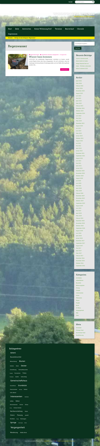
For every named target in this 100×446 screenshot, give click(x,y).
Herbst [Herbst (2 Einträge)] (25, 389)
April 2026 (79, 81)
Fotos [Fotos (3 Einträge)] (24, 373)
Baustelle (50, 54)
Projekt (78, 303)
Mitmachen (79, 298)
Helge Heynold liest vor (82, 63)
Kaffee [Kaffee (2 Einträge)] (11, 401)
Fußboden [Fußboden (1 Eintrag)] (12, 376)
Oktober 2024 (79, 111)
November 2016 (80, 260)
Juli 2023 (78, 128)
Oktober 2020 (79, 175)
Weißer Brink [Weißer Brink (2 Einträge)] (23, 432)
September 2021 (80, 155)
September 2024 (80, 113)
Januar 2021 (79, 168)
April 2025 (79, 101)
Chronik (80, 29)
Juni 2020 (78, 183)
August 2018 (79, 230)
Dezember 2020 (80, 170)
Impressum (12, 34)
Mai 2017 (78, 248)
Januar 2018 (79, 238)
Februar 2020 (79, 193)
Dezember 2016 (80, 258)
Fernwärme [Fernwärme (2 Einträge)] (17, 373)
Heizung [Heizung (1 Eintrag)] (20, 389)
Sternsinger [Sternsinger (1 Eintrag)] (20, 422)
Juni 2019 (78, 208)
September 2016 (80, 265)
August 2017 (79, 245)
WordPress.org (80, 335)
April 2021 (79, 165)
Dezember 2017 (80, 240)
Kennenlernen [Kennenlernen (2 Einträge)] (14, 404)
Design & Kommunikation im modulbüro (66, 441)
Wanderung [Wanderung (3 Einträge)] (14, 432)
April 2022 (79, 148)
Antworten (26, 29)
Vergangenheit (55, 54)
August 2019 (79, 205)
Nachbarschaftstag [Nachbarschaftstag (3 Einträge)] (16, 411)
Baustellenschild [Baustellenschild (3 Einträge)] (15, 357)
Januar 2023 (79, 136)
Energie (78, 290)
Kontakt (70, 2)
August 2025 (79, 93)
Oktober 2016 (79, 263)
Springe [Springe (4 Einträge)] (13, 422)
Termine (58, 29)
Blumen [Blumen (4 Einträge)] (22, 361)
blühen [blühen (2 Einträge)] (12, 366)
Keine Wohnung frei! (43, 29)
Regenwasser (33, 54)
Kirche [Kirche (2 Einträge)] (21, 404)
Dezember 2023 (80, 123)
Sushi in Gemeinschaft (82, 58)
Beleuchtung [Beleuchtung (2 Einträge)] (13, 361)
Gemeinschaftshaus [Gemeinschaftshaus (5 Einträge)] (18, 380)
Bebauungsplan (80, 285)
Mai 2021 (78, 163)
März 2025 (79, 103)
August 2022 (79, 141)
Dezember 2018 (80, 220)
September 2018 (80, 228)
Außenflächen (44, 54)
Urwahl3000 (46, 441)
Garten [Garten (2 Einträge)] (17, 376)
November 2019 (80, 198)
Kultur (77, 295)
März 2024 (79, 121)
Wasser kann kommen (40, 57)
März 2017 (79, 253)
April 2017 (79, 250)
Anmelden (78, 327)
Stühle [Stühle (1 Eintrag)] (25, 422)
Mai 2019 (78, 210)
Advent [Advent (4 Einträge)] (13, 352)
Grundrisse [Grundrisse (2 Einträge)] (13, 385)
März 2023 (79, 133)
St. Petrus (78, 308)
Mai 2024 (78, 118)
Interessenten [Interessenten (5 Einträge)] (16, 396)
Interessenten (79, 293)
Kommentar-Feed (80, 332)
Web (77, 313)
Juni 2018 (78, 233)
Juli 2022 (78, 143)
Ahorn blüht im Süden (82, 61)
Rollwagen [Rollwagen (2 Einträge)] (23, 419)
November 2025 (80, 91)
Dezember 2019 (80, 195)
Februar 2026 (79, 86)
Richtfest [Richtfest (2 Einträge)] (12, 419)
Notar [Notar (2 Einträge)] (26, 411)
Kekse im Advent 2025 (82, 68)
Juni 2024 (78, 116)
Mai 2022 (78, 146)
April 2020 (79, 188)
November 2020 (80, 173)
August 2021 (79, 158)
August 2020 (79, 178)
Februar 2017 (79, 255)
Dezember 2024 (80, 108)
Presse (77, 300)
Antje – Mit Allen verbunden (83, 66)
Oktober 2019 (79, 200)
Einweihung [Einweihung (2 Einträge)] (13, 369)
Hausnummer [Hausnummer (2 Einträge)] (13, 389)
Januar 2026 (79, 88)
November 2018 (80, 223)
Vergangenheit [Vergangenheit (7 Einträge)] (18, 427)
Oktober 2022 (79, 138)
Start (10, 29)
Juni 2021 (78, 160)
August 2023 (79, 126)
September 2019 (80, 203)
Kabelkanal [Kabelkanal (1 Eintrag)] (27, 396)
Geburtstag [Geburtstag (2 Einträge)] (24, 376)
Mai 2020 (78, 185)
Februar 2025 (79, 106)
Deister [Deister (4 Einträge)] (24, 365)
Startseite (10, 37)
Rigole (37, 54)
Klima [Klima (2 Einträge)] (26, 404)
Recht (77, 305)
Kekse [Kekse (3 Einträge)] (18, 401)
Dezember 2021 (80, 153)
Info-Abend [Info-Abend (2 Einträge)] (13, 392)
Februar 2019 (79, 218)
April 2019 (79, 213)
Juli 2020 (78, 180)
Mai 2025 (78, 98)
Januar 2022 (79, 151)
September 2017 (80, 243)
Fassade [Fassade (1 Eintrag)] (11, 373)
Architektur (79, 278)
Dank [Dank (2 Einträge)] (17, 366)
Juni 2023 (78, 131)
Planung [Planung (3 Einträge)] (20, 415)
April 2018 (79, 235)
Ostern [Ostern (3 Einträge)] (12, 415)
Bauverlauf (69, 29)
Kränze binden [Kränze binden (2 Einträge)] (17, 408)
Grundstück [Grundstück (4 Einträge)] (22, 385)
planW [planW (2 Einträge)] (26, 415)
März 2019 (79, 215)
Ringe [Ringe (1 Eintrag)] (17, 418)
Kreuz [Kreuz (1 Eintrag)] (11, 407)
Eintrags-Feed (79, 330)
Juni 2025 (78, 96)
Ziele (17, 29)
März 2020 (79, 190)
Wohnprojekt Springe (74, 14)
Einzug (78, 288)
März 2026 (79, 83)
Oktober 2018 (79, 225)
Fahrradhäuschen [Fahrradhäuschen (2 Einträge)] (23, 369)
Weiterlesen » (64, 69)
